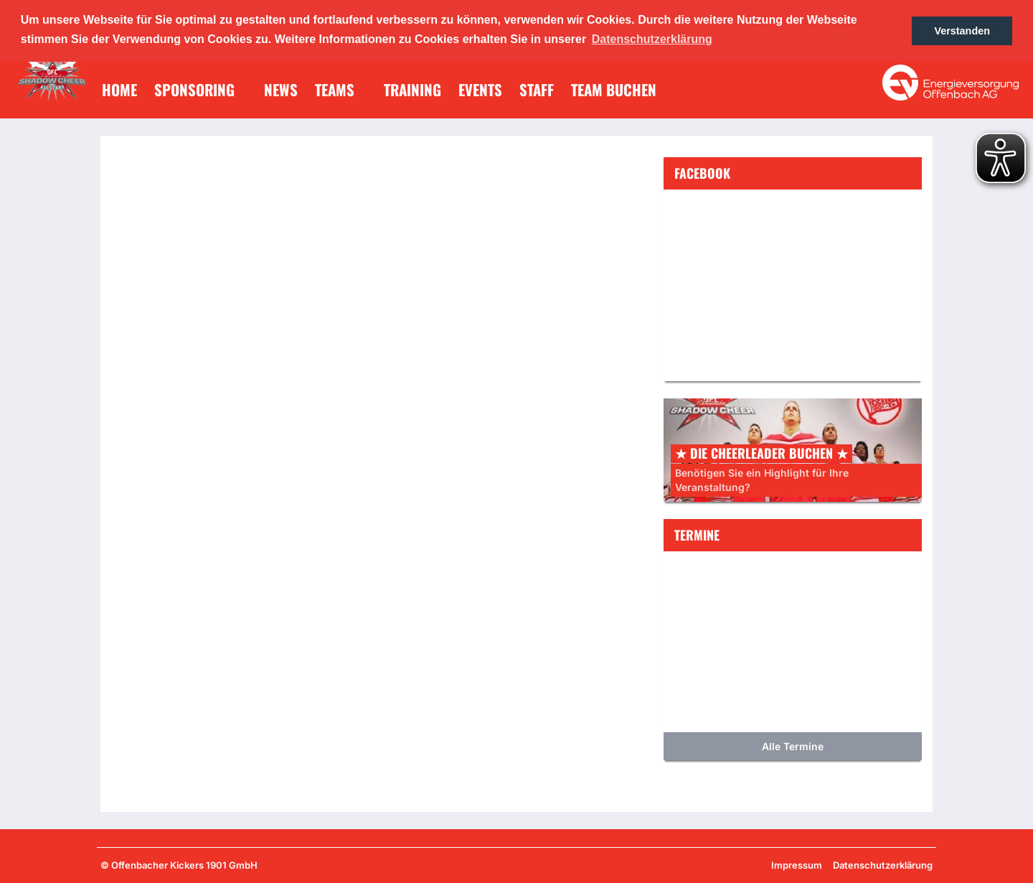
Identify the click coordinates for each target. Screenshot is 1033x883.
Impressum (796, 865)
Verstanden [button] (962, 31)
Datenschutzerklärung (883, 865)
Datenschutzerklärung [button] (652, 39)
